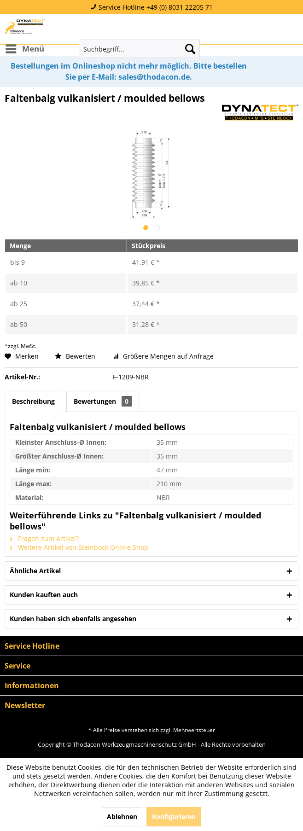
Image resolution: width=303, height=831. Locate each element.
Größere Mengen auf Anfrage (163, 356)
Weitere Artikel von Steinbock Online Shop (79, 547)
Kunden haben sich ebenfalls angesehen (73, 618)
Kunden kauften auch (44, 594)
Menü (25, 47)
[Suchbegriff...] (139, 49)
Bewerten (76, 356)
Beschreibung (33, 401)
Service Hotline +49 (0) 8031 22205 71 (151, 7)
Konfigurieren (174, 816)
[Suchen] (190, 49)
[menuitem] (24, 49)
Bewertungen (103, 401)
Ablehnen (122, 816)
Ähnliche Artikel (35, 570)
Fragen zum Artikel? (44, 538)
